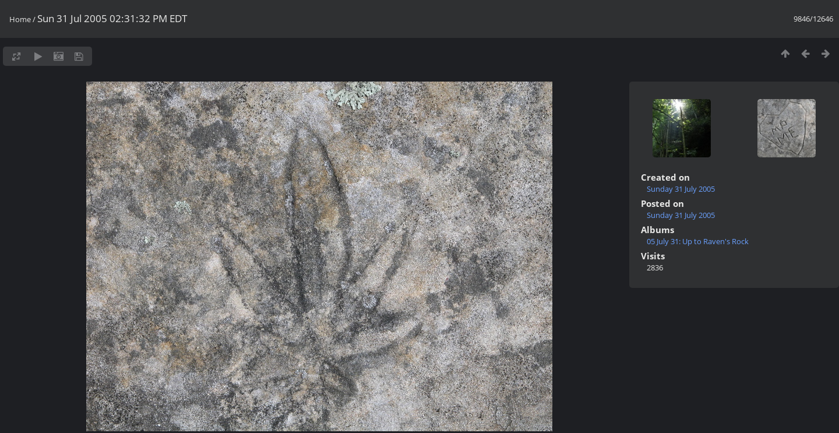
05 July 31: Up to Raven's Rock (698, 241)
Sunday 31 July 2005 (681, 189)
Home (20, 19)
